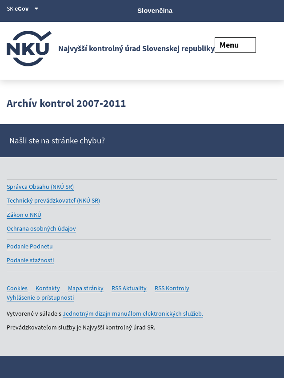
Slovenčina (154, 10)
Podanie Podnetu (30, 246)
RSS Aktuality (129, 288)
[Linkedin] (256, 9)
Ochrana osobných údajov (41, 228)
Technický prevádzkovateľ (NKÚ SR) (53, 200)
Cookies (17, 288)
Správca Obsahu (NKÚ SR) (40, 187)
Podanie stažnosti (30, 260)
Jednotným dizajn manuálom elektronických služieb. (133, 313)
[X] (211, 9)
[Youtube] (242, 9)
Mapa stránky (86, 288)
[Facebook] (226, 9)
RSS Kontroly (172, 288)
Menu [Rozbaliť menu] (235, 45)
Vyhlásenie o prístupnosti (40, 297)
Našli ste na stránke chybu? (57, 140)
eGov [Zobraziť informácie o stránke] (27, 8)
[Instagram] (271, 9)
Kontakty (48, 288)
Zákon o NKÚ (24, 215)
